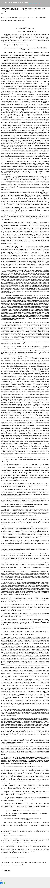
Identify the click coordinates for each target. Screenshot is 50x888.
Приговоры (7, 870)
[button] (48, 9)
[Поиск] (48, 3)
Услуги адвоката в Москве (16, 2)
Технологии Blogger (25, 885)
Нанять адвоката (35, 4)
